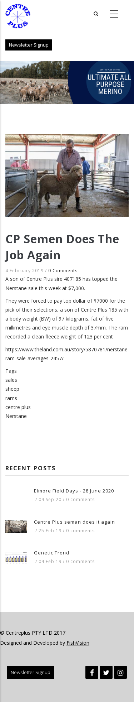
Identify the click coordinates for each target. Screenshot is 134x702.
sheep (12, 388)
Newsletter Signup (29, 45)
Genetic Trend (51, 552)
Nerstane (16, 416)
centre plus (18, 407)
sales (11, 379)
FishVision (77, 642)
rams (11, 398)
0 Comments (63, 271)
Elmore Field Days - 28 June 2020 (74, 490)
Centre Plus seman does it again (74, 522)
